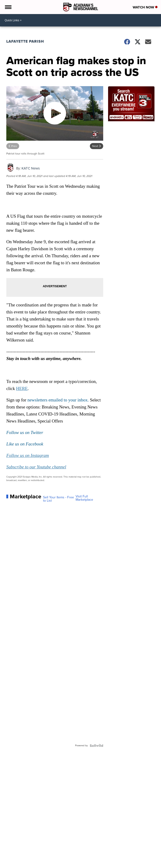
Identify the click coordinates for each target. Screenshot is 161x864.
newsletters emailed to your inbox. (58, 399)
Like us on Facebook (24, 443)
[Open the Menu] (8, 7)
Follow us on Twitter (24, 432)
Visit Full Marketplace (84, 498)
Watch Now (145, 7)
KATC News (31, 168)
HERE (22, 388)
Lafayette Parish (25, 41)
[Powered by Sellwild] (96, 745)
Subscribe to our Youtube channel (36, 466)
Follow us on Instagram (27, 455)
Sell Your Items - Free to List (58, 499)
